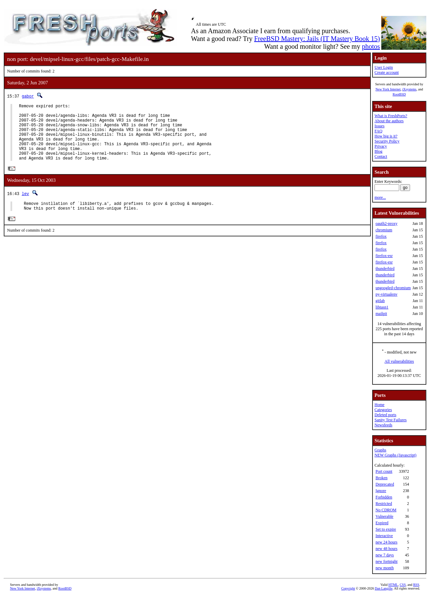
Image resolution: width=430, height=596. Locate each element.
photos (371, 46)
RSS (416, 585)
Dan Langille (383, 588)
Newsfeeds (383, 425)
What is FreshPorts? (391, 115)
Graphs (380, 450)
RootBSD (399, 94)
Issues (379, 126)
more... (380, 197)
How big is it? (386, 136)
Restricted (384, 503)
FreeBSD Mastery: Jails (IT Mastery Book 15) (317, 38)
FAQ (378, 131)
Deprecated (385, 484)
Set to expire (386, 529)
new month (385, 568)
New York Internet (388, 89)
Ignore (381, 490)
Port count (384, 471)
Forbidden (384, 497)
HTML (393, 585)
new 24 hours (387, 542)
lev (25, 206)
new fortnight (387, 561)
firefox (381, 236)
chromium (384, 230)
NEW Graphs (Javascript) (395, 455)
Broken (381, 477)
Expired (382, 522)
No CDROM (386, 510)
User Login (384, 67)
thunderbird (385, 268)
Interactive (384, 535)
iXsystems (409, 89)
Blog (378, 151)
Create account (387, 72)
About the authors (389, 121)
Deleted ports (385, 414)
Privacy (381, 146)
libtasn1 (382, 307)
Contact (381, 156)
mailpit (381, 313)
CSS (403, 585)
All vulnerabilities (399, 361)
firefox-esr (384, 255)
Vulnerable (384, 516)
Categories (383, 409)
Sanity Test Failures (391, 420)
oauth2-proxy (387, 223)
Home (379, 404)
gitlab (380, 300)
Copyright (348, 588)
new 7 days (385, 555)
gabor (28, 96)
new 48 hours (387, 548)
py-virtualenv (387, 294)
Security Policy (387, 141)
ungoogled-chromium (393, 287)
